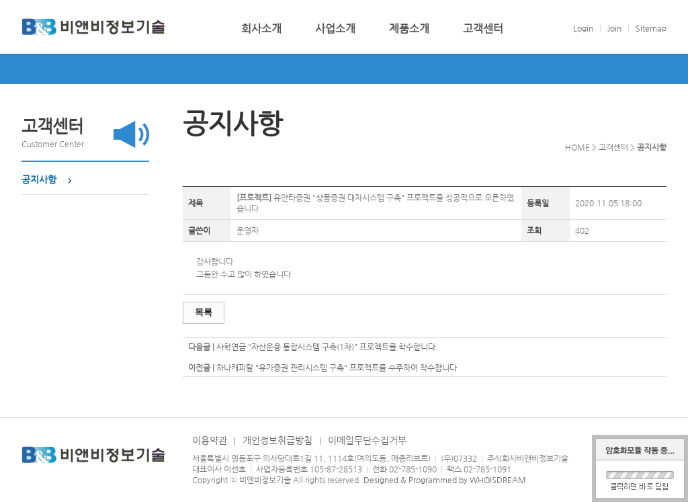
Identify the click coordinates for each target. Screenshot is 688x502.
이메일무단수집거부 (367, 440)
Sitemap (651, 28)
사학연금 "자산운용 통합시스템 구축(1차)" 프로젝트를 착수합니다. (327, 346)
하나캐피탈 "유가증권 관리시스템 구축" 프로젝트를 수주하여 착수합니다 (336, 367)
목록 (203, 312)
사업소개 (335, 29)
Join (614, 28)
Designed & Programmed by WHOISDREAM (444, 480)
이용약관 (209, 440)
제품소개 (409, 29)
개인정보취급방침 (277, 440)
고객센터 (483, 29)
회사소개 (261, 29)
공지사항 (39, 179)
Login (583, 28)
